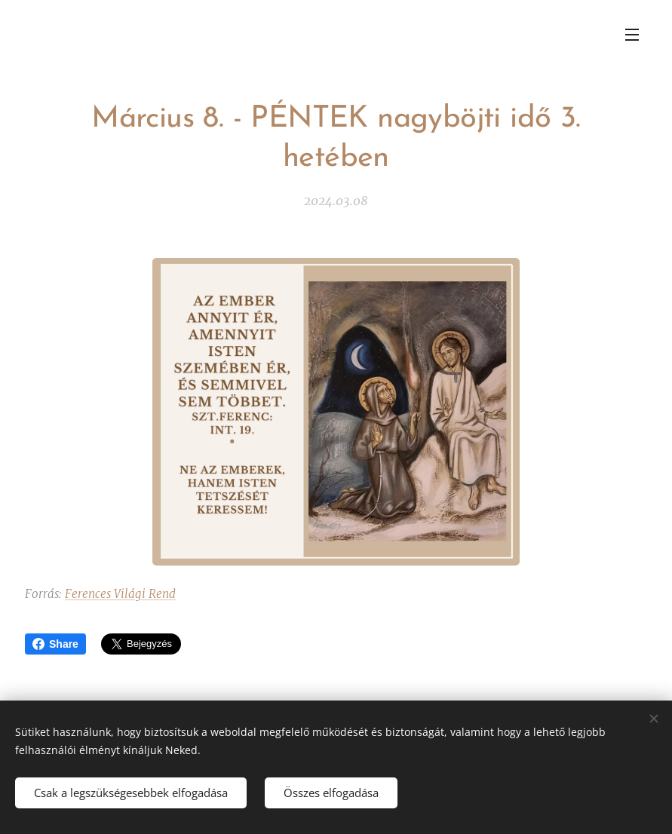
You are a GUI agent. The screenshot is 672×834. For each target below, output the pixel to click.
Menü (632, 34)
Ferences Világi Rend (120, 594)
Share (55, 644)
